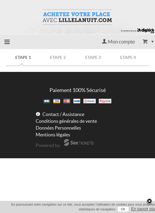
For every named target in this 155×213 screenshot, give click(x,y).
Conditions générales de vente (66, 121)
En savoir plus (138, 208)
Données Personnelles (58, 127)
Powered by (48, 145)
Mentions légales (53, 134)
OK (117, 209)
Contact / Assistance (63, 114)
